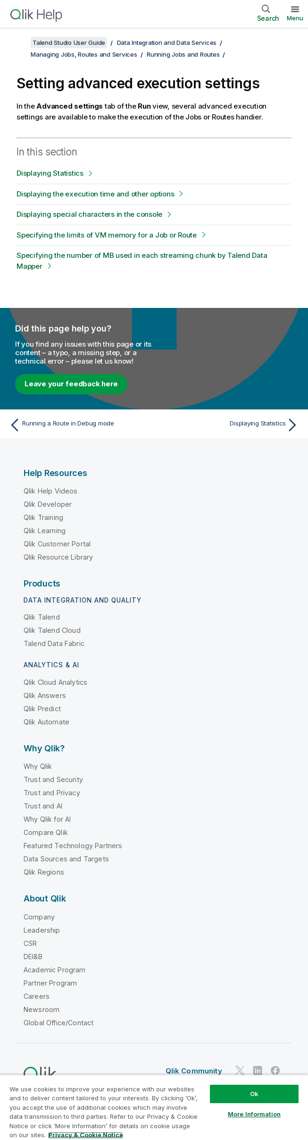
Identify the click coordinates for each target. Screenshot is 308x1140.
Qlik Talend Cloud (52, 630)
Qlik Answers (45, 695)
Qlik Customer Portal (57, 544)
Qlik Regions (44, 872)
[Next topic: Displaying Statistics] (229, 425)
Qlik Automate (46, 722)
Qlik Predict (42, 709)
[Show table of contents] (19, 42)
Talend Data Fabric (54, 643)
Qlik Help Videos (51, 491)
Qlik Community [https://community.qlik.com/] (194, 1070)
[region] (154, 1107)
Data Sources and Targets (66, 859)
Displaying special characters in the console (89, 214)
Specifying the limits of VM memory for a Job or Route (107, 234)
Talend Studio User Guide (69, 42)
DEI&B (33, 957)
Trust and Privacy (52, 793)
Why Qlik (38, 766)
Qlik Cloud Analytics (55, 682)
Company (39, 917)
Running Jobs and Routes (183, 54)
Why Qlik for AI (47, 819)
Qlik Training (43, 517)
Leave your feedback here (71, 383)
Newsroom (41, 1009)
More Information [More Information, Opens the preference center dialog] (254, 1114)
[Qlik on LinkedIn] (257, 1070)
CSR (30, 943)
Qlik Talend (42, 617)
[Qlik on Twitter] (240, 1070)
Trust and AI (43, 806)
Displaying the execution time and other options (95, 193)
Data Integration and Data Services (167, 42)
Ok (254, 1093)
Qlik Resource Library (58, 557)
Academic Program (55, 970)
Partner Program (50, 983)
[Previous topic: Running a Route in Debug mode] (79, 425)
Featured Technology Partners (73, 846)
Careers (37, 996)
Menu (295, 18)
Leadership (42, 930)
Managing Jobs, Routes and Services (84, 54)
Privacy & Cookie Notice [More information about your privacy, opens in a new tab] (85, 1135)
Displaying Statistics (50, 173)
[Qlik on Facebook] (275, 1070)
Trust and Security (53, 779)
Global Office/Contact (58, 1023)
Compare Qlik (46, 832)
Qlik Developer (48, 504)
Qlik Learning (45, 531)
